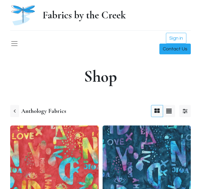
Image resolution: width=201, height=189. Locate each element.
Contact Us (175, 48)
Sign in (176, 38)
